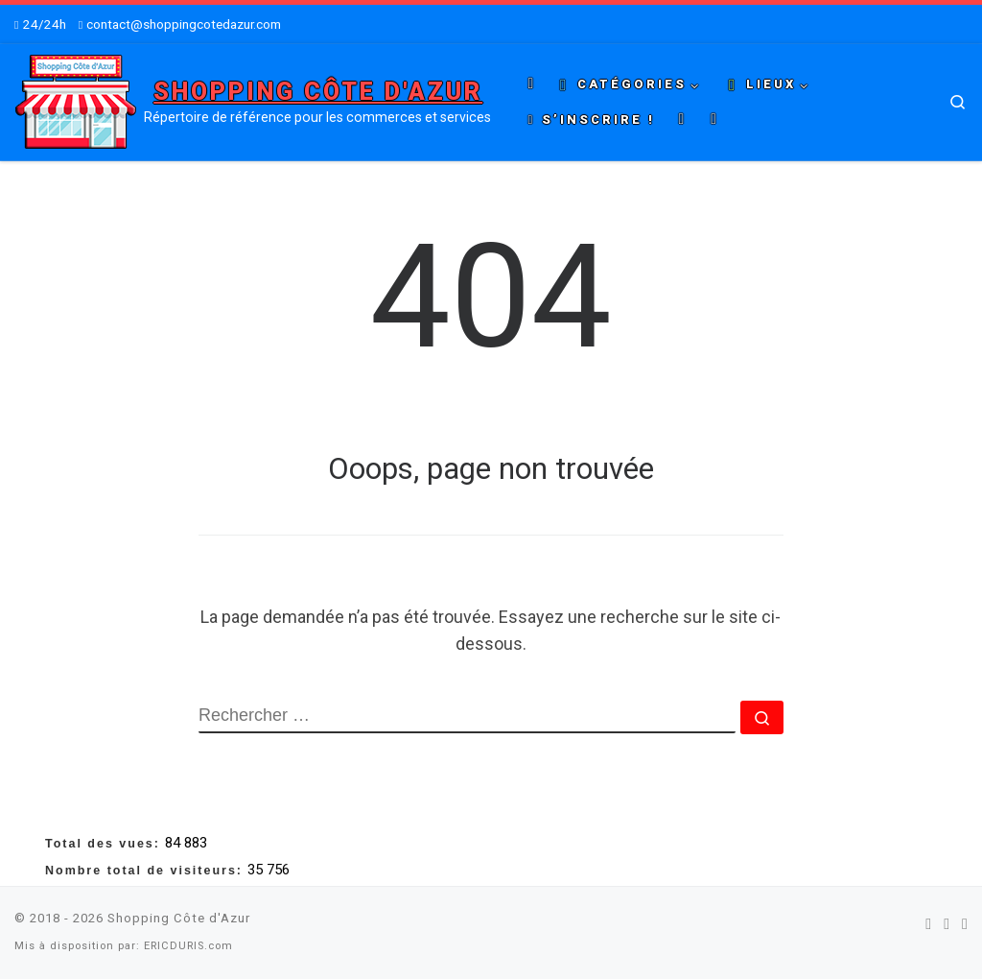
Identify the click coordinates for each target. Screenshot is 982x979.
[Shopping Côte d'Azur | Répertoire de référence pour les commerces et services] (75, 100)
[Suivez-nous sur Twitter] (946, 924)
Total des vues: (105, 843)
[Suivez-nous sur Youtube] (965, 924)
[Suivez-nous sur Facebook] (928, 924)
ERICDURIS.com (188, 946)
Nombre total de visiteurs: (146, 870)
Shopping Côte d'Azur (178, 918)
